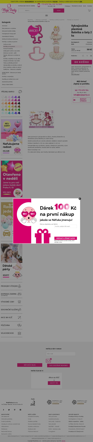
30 (33, 1)
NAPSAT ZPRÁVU (83, 100)
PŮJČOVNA (11, 325)
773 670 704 (46, 4)
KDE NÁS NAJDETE (74, 414)
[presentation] (65, 233)
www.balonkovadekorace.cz (76, 436)
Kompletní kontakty (33, 416)
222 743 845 (57, 4)
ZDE (81, 1)
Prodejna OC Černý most (76, 431)
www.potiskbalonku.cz (39, 438)
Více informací (75, 74)
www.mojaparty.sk (27, 436)
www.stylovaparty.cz (54, 438)
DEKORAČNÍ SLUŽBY (11, 310)
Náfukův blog (30, 365)
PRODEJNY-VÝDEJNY (11, 286)
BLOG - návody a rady (54, 429)
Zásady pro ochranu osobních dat (10, 424)
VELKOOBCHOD (11, 333)
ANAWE (63, 441)
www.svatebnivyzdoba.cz (43, 436)
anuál (57, 426)
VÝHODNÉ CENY (11, 302)
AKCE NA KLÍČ (11, 317)
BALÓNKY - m (52, 426)
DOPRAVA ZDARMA (11, 294)
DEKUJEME (28, 1)
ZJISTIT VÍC (54, 383)
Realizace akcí (32, 429)
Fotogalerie (52, 431)
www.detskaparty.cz (58, 436)
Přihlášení (67, 6)
